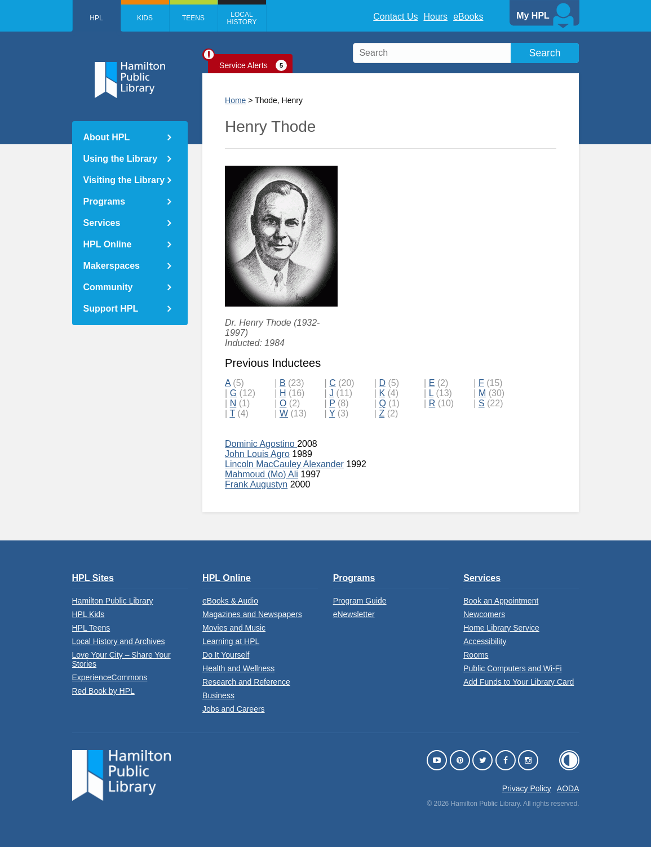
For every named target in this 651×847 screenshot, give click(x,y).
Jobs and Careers (233, 708)
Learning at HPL (230, 641)
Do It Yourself (225, 654)
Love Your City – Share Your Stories (121, 659)
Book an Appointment (500, 600)
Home (235, 100)
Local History (242, 18)
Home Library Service (501, 627)
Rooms (475, 654)
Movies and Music (233, 627)
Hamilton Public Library (112, 600)
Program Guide (360, 600)
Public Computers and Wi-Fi (512, 668)
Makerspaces (111, 265)
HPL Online (107, 244)
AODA (568, 788)
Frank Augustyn (256, 484)
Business (218, 695)
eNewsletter (354, 614)
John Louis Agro (257, 454)
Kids (145, 18)
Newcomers (484, 614)
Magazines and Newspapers (252, 614)
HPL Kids (88, 614)
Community (108, 287)
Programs (104, 201)
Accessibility (484, 641)
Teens (193, 18)
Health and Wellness (238, 668)
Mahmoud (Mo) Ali (261, 474)
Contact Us (395, 16)
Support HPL (111, 308)
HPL (96, 18)
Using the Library (120, 158)
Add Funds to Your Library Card (518, 681)
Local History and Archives (118, 641)
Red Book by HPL (103, 690)
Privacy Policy (526, 788)
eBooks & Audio (230, 600)
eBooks (468, 16)
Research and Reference (246, 681)
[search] (466, 53)
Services (102, 223)
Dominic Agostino (261, 444)
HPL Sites (93, 578)
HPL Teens (91, 627)
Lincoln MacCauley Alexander (284, 464)
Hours (435, 16)
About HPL (106, 137)
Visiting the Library (124, 180)
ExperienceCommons (110, 677)
